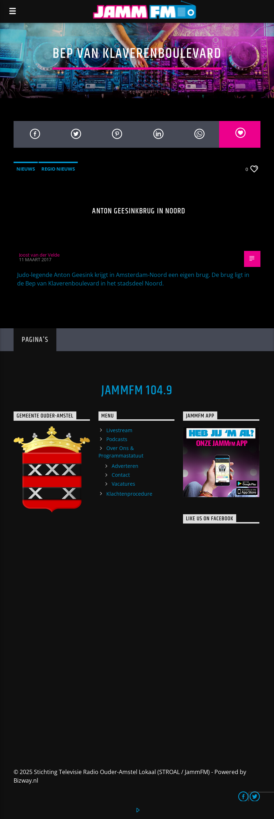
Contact (121, 474)
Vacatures (123, 483)
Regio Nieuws (58, 169)
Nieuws (25, 169)
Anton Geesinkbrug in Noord (138, 211)
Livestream (119, 430)
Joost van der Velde (39, 255)
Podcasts (116, 439)
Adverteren (125, 465)
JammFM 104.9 (136, 390)
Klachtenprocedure (129, 493)
